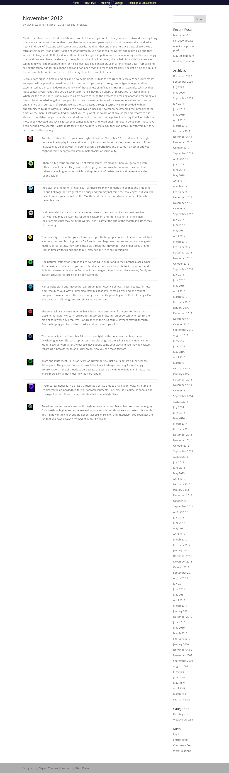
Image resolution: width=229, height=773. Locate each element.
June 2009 (179, 677)
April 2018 (179, 181)
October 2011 (181, 567)
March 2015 (180, 363)
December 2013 (182, 434)
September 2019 (183, 98)
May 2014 (179, 418)
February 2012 (181, 545)
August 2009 (180, 666)
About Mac (90, 2)
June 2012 (179, 523)
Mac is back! (180, 35)
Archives (105, 2)
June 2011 (179, 589)
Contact (119, 2)
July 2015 (178, 341)
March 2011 (180, 605)
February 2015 (181, 368)
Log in (176, 734)
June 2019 (179, 109)
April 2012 (179, 534)
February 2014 (181, 429)
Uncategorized (182, 714)
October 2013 (181, 445)
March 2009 (180, 694)
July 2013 (178, 462)
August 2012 (180, 512)
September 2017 (183, 214)
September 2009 (183, 660)
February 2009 (181, 699)
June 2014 (179, 412)
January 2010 (181, 644)
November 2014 (182, 385)
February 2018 (181, 192)
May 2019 (179, 114)
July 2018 (178, 164)
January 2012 (181, 550)
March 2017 (180, 241)
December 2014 (182, 379)
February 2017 (181, 247)
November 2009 (182, 655)
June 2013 (179, 467)
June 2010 (179, 622)
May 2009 (179, 683)
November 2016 (182, 258)
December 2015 (182, 313)
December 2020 (182, 76)
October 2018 (181, 147)
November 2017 (182, 203)
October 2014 (181, 390)
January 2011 (181, 611)
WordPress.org (182, 751)
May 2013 (179, 473)
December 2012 (182, 495)
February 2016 (181, 302)
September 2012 (183, 506)
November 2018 (182, 142)
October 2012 (181, 500)
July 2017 (178, 219)
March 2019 (180, 125)
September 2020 (183, 81)
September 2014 (183, 396)
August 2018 (180, 159)
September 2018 (183, 153)
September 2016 (183, 269)
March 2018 (180, 186)
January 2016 (181, 307)
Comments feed (182, 745)
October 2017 (181, 208)
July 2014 (178, 407)
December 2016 (182, 252)
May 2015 (179, 352)
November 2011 (182, 561)
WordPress (82, 768)
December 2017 (182, 197)
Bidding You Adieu (184, 61)
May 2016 (179, 285)
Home (76, 2)
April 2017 (179, 236)
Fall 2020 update (183, 40)
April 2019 (179, 120)
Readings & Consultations (142, 2)
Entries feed (180, 739)
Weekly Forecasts (77, 24)
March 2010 (180, 633)
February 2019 (181, 131)
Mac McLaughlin (36, 24)
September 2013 (183, 451)
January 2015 (181, 374)
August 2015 (180, 335)
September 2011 (183, 572)
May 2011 (179, 594)
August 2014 (180, 401)
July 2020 (178, 87)
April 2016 (179, 291)
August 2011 (180, 578)
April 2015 (179, 357)
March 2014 (180, 423)
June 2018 (179, 169)
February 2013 (181, 484)
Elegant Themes (48, 768)
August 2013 (180, 456)
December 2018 (182, 136)
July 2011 (178, 583)
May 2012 (179, 528)
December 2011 (182, 556)
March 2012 (180, 539)
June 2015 (179, 346)
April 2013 (179, 478)
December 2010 (182, 616)
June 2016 (179, 280)
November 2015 (182, 318)
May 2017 (179, 230)
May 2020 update (183, 56)
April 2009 (179, 688)
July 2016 (178, 274)
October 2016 (181, 263)
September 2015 (183, 329)
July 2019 (178, 103)
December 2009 (182, 650)
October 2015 (181, 324)
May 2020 (179, 92)
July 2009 (178, 672)
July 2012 (178, 517)
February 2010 (181, 638)
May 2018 (179, 175)
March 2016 (180, 296)
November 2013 (182, 440)
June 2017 (179, 225)
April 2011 (179, 600)
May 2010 (179, 627)
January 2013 (181, 490)
